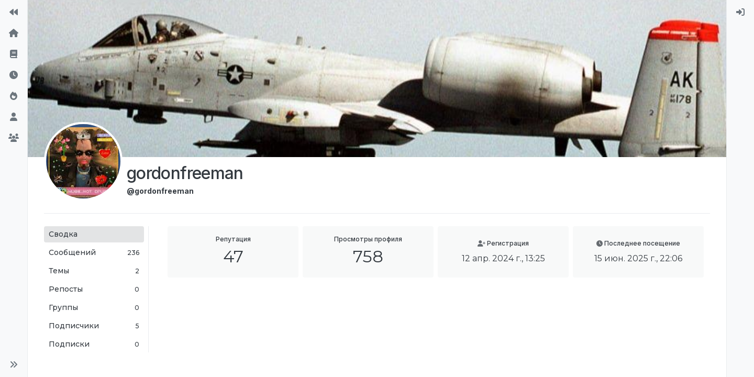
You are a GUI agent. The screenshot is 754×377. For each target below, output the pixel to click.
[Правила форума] (13, 54)
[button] (13, 364)
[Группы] (13, 138)
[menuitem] (740, 12)
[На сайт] (13, 12)
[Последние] (13, 75)
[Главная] (13, 33)
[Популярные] (13, 96)
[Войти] (740, 12)
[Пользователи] (13, 117)
